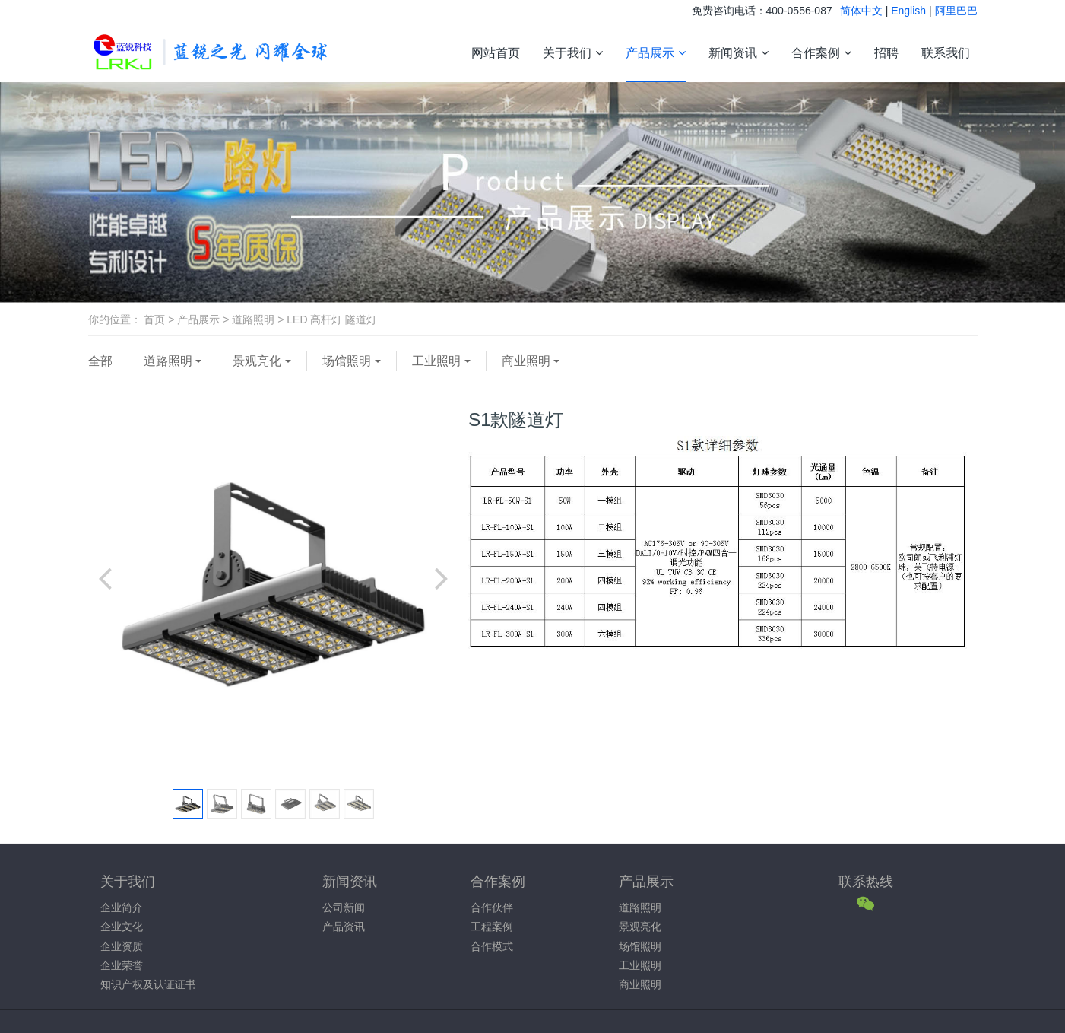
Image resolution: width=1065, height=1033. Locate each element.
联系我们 (945, 52)
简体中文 (861, 11)
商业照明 (526, 360)
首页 (154, 319)
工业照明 (436, 360)
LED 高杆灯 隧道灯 (332, 319)
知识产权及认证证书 (148, 984)
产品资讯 (343, 926)
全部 (100, 360)
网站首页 (495, 52)
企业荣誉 (121, 965)
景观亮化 (257, 360)
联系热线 (865, 881)
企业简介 (121, 907)
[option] (273, 584)
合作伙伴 (492, 907)
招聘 (886, 52)
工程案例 (492, 926)
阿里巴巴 (956, 11)
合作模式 (492, 946)
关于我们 (573, 53)
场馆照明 (346, 360)
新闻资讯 (738, 53)
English (908, 11)
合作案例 (821, 53)
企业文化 (121, 926)
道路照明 (253, 319)
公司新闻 (343, 907)
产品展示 (656, 53)
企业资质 (121, 946)
